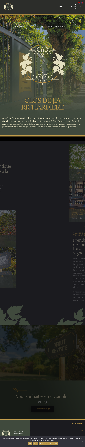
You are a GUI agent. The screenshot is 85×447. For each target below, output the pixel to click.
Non (35, 444)
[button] (61, 7)
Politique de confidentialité (48, 444)
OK (30, 444)
